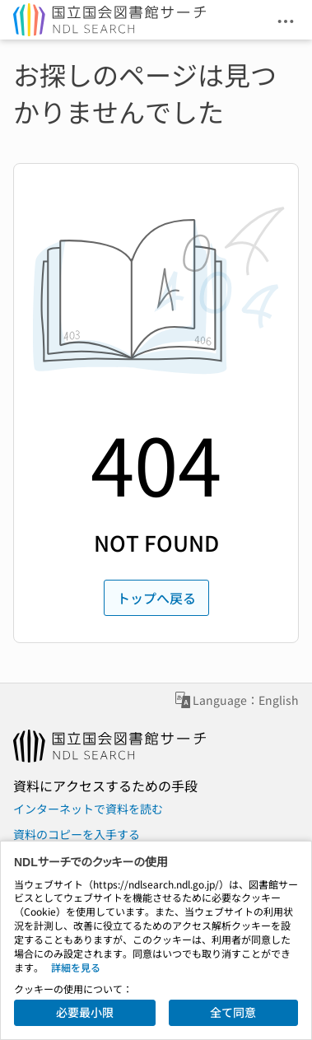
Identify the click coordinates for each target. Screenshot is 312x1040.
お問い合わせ (47, 922)
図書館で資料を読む (65, 859)
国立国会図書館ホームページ (88, 897)
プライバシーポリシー (225, 922)
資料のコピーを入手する (76, 834)
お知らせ (125, 922)
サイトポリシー (53, 960)
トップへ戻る (156, 598)
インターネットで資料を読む (88, 808)
